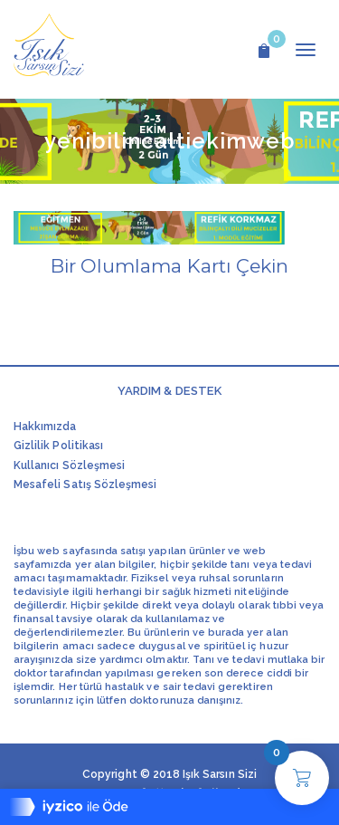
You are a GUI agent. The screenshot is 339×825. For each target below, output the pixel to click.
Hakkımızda (45, 426)
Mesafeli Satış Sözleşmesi (85, 484)
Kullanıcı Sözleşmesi (69, 465)
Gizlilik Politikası (58, 445)
